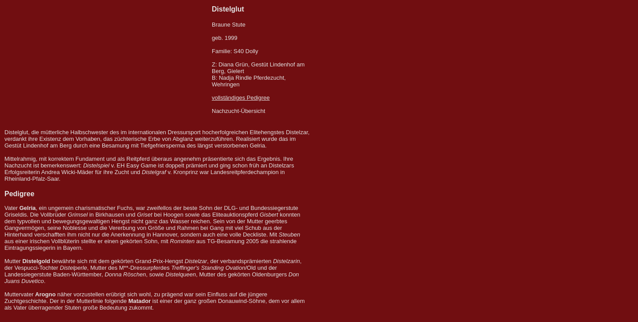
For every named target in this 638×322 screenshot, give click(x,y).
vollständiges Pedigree (241, 97)
